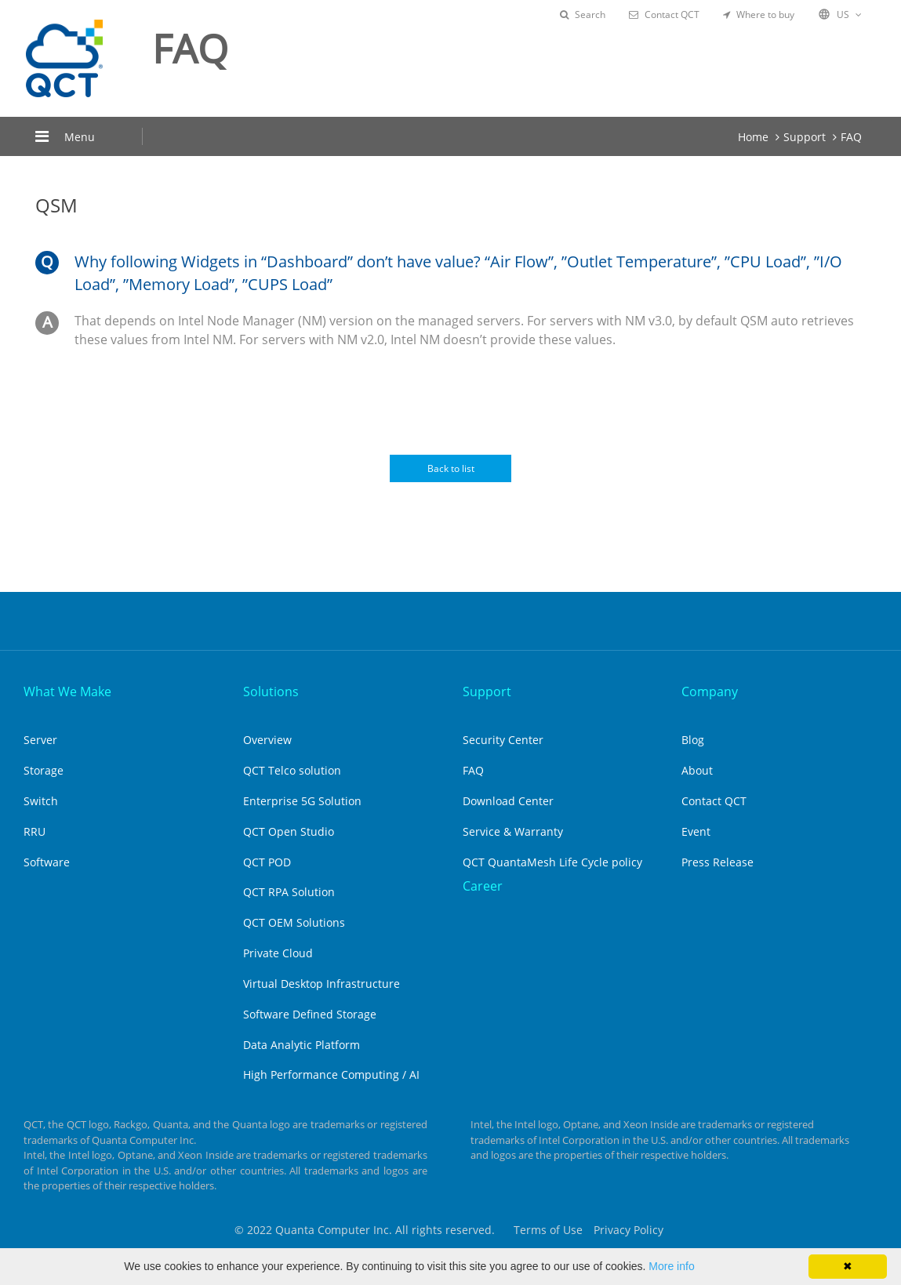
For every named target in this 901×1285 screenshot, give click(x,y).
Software (47, 862)
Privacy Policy (628, 1229)
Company (709, 691)
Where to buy (758, 14)
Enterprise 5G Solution (302, 800)
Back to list (450, 468)
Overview (267, 739)
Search (582, 14)
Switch (41, 800)
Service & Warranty (513, 831)
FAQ (851, 136)
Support (804, 136)
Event (695, 831)
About (697, 770)
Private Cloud (278, 953)
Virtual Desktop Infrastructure (321, 983)
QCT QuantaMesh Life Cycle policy (552, 862)
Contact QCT (664, 14)
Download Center (508, 800)
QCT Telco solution (292, 770)
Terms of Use (548, 1229)
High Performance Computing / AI (331, 1074)
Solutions (271, 691)
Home (753, 136)
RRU (34, 831)
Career (483, 886)
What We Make (67, 691)
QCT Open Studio (288, 831)
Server (40, 739)
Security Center (503, 739)
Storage (44, 770)
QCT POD (267, 862)
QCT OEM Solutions (294, 922)
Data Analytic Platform (301, 1044)
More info (671, 1266)
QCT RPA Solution (289, 891)
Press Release (717, 862)
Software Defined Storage (309, 1014)
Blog (692, 739)
